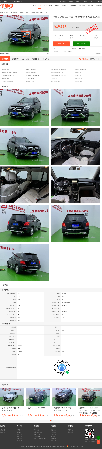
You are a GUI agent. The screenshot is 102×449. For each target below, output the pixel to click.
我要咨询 (70, 430)
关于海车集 (20, 430)
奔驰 (14, 12)
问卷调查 (78, 1)
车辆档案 (5, 59)
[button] (47, 34)
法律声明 (2, 430)
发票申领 (71, 1)
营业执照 (19, 440)
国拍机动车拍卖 (38, 432)
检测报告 (35, 59)
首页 (34, 6)
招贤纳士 (53, 430)
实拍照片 (15, 59)
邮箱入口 (53, 440)
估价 (50, 6)
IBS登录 (85, 1)
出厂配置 (25, 59)
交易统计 (73, 6)
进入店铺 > (81, 43)
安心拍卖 (65, 6)
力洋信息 (36, 430)
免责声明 (2, 432)
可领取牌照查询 (62, 1)
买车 (39, 6)
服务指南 (82, 6)
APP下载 (100, 1)
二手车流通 (37, 436)
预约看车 (61, 43)
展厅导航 (90, 6)
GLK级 (19, 12)
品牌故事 (19, 432)
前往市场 (19, 436)
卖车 (45, 6)
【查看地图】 (98, 53)
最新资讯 (99, 6)
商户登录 (93, 1)
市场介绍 (19, 434)
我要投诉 (70, 432)
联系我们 (19, 438)
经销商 (57, 6)
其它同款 (45, 59)
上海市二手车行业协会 (40, 438)
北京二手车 (37, 434)
